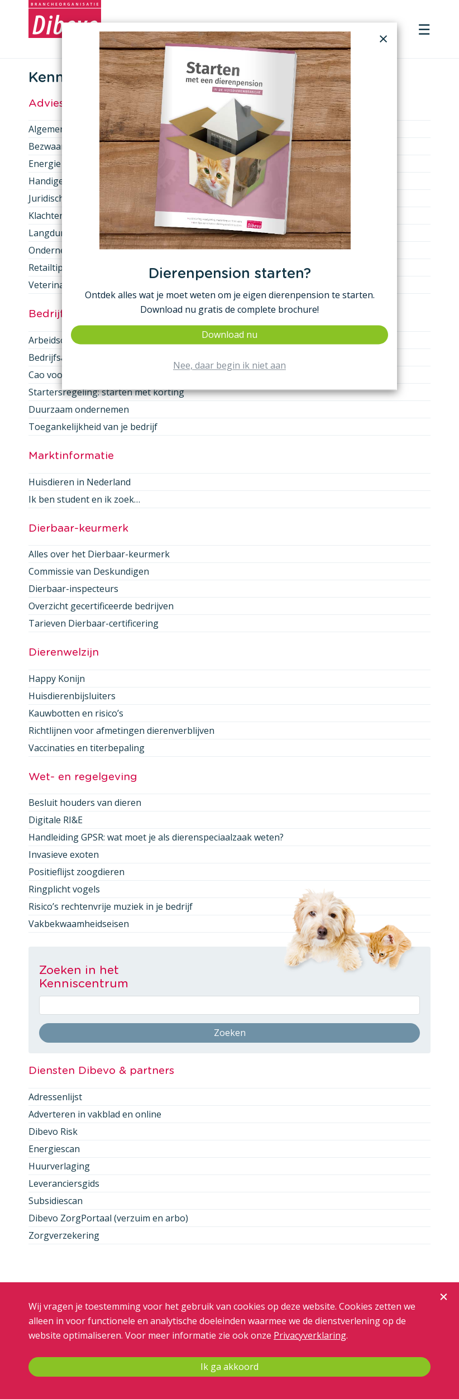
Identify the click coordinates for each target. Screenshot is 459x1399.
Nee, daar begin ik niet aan (229, 366)
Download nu (229, 334)
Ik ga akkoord (229, 1366)
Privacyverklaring (310, 1335)
